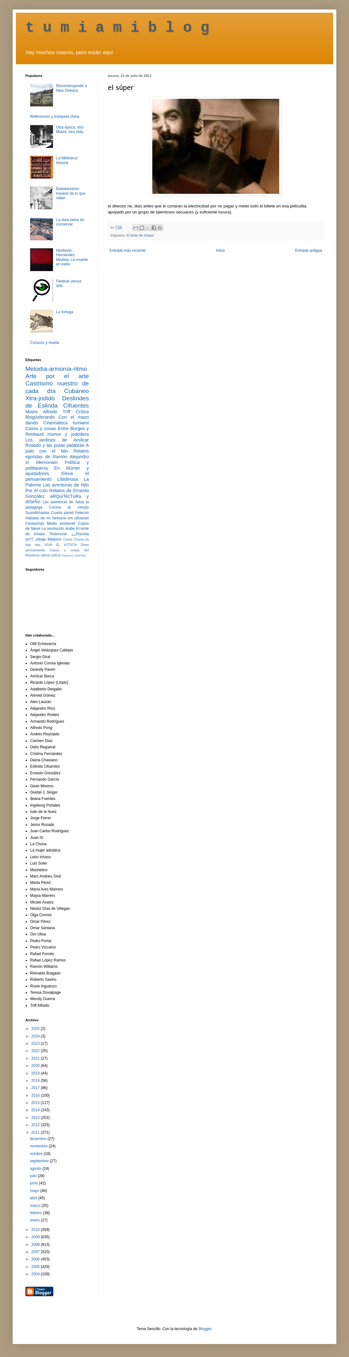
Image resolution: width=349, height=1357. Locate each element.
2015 (36, 1102)
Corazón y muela (44, 342)
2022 (36, 1051)
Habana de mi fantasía (45, 518)
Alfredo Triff (56, 411)
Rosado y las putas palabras (54, 445)
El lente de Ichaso (140, 235)
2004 (36, 1274)
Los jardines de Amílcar (57, 439)
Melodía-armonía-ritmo (56, 368)
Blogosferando (40, 417)
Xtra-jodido (40, 398)
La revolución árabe (58, 528)
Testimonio (58, 534)
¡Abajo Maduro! (48, 539)
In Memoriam (41, 462)
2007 (36, 1252)
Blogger (204, 1329)
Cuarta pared (62, 512)
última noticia (51, 555)
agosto (36, 1168)
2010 (36, 1229)
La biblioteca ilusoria (66, 160)
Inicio (220, 250)
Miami (31, 411)
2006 (36, 1259)
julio (34, 1176)
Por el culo (36, 490)
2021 (36, 1058)
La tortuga (64, 312)
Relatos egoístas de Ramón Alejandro (57, 453)
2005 (36, 1267)
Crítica (82, 411)
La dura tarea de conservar (70, 222)
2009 (36, 1237)
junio (34, 1183)
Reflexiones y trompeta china (54, 116)
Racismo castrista (74, 555)
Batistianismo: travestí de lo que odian (70, 193)
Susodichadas (37, 512)
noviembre (39, 1146)
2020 (36, 1065)
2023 (36, 1043)
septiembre (40, 1161)
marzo (36, 1205)
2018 (36, 1080)
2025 (36, 1028)
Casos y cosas (40, 428)
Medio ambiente (61, 523)
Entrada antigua (308, 250)
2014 (36, 1110)
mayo (35, 1191)
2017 (36, 1088)
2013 (36, 1117)
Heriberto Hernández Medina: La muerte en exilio (72, 257)
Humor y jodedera (68, 434)
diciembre (38, 1139)
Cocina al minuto (69, 507)
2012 (36, 1125)
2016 (36, 1095)
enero (35, 1220)
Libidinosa (67, 479)
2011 (36, 1132)
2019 (36, 1073)
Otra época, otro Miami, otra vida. (70, 129)
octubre (36, 1153)
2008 (36, 1244)
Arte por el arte (57, 376)
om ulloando (78, 518)
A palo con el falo (57, 448)
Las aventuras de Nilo (66, 484)
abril (34, 1198)
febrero (36, 1213)
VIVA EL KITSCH (61, 545)
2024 (36, 1036)
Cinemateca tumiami (66, 422)
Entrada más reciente (127, 250)
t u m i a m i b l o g (117, 28)
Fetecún (82, 512)
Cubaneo (76, 391)
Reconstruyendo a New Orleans (71, 88)
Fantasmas (34, 523)
